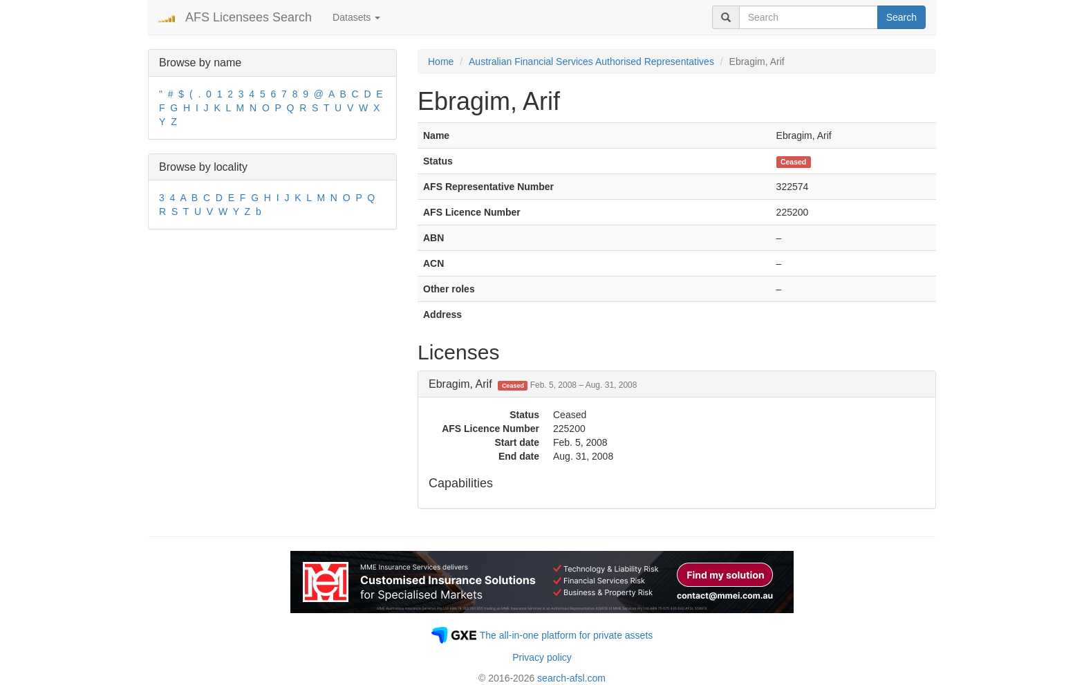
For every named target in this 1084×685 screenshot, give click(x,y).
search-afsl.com (571, 678)
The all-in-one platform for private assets (566, 635)
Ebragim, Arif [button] (533, 384)
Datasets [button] (356, 17)
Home (441, 61)
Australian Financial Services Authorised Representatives (591, 61)
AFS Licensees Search (248, 17)
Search (901, 17)
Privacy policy (542, 657)
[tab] (676, 384)
